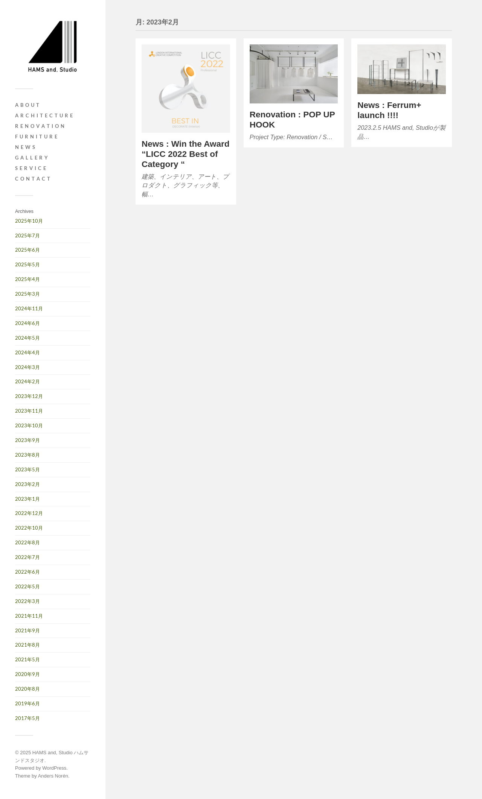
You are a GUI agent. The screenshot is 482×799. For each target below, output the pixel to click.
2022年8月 (27, 542)
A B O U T (27, 105)
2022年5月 (27, 586)
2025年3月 (27, 294)
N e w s (25, 147)
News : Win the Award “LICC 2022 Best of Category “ (186, 154)
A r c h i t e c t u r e (44, 115)
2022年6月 (27, 572)
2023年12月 (29, 396)
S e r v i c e (30, 168)
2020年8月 (27, 689)
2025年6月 (27, 250)
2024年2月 (27, 381)
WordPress (54, 768)
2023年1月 (27, 499)
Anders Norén (53, 776)
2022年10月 (29, 528)
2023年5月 (27, 469)
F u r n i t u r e (36, 137)
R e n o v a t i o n (40, 126)
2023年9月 (27, 440)
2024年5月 (27, 338)
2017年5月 (27, 718)
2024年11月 (29, 308)
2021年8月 (27, 645)
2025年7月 (27, 235)
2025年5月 (27, 264)
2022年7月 (27, 557)
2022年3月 (27, 601)
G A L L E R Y (31, 158)
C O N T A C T (32, 179)
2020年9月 (27, 674)
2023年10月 (29, 425)
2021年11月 (29, 616)
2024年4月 (27, 352)
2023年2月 (27, 484)
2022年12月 (29, 513)
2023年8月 (27, 455)
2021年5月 (27, 659)
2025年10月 (29, 221)
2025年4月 (27, 279)
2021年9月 (27, 630)
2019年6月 (27, 703)
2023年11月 (29, 411)
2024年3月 (27, 367)
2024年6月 (27, 323)
